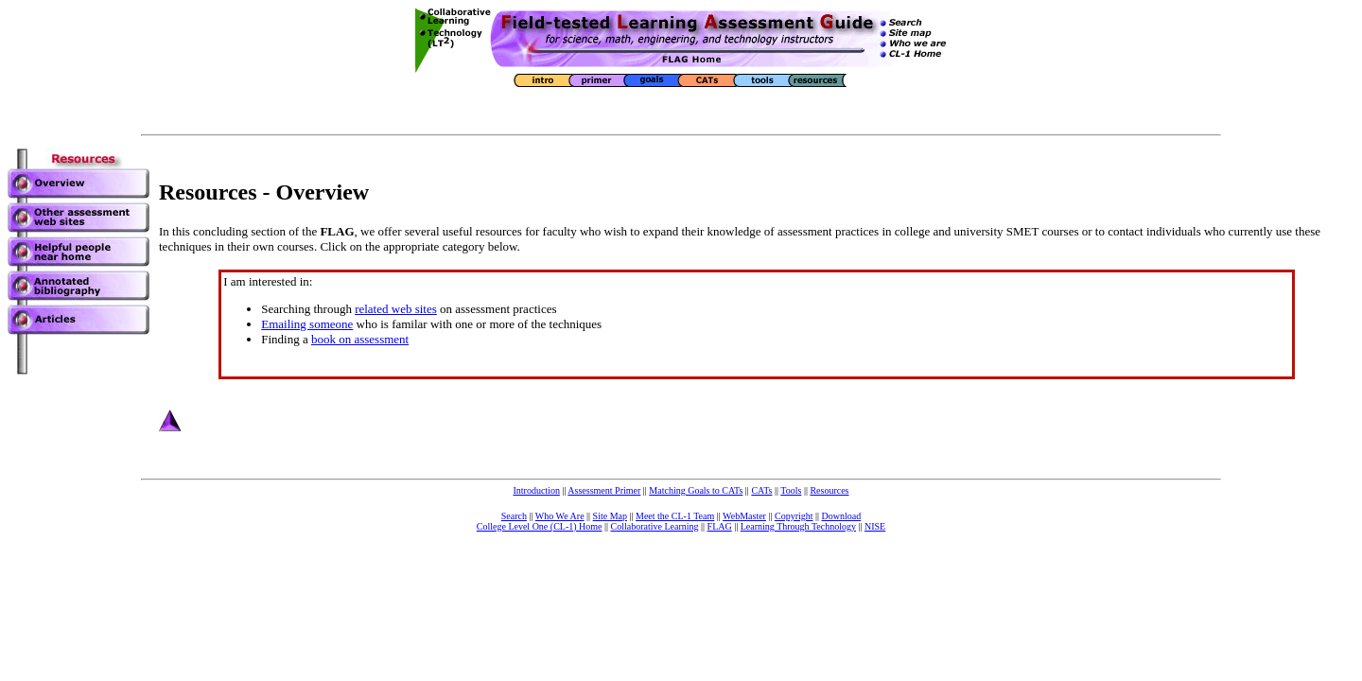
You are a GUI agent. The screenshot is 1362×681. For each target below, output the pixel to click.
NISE (874, 526)
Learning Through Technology (798, 526)
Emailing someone (307, 324)
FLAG (719, 526)
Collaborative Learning (655, 526)
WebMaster (744, 516)
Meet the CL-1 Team (675, 516)
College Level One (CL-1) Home (539, 526)
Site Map (610, 516)
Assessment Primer (604, 490)
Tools (790, 490)
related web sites (396, 309)
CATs (761, 490)
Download (842, 516)
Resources (829, 490)
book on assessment (360, 339)
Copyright (794, 516)
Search (514, 516)
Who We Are (560, 516)
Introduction (536, 490)
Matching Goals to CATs (695, 490)
